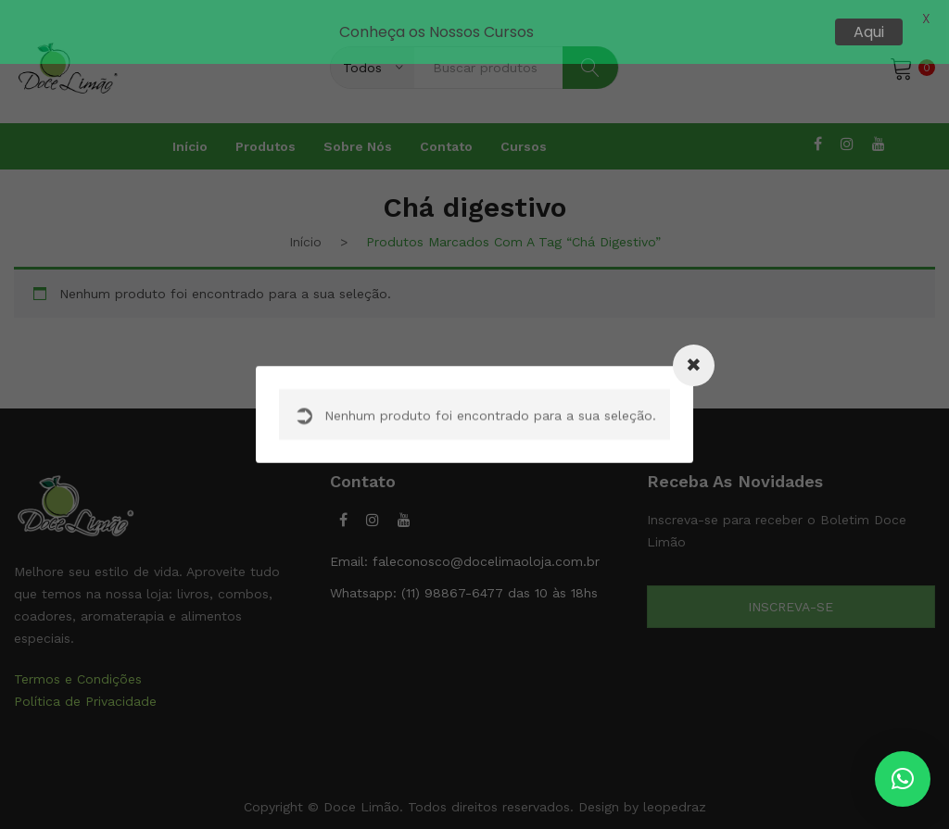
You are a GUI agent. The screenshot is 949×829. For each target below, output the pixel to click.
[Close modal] (694, 365)
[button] (902, 779)
